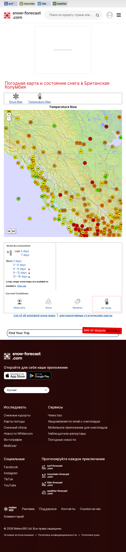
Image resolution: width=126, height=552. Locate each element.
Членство (55, 415)
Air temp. (106, 307)
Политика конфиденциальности (57, 534)
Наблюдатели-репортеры (67, 433)
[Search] (97, 15)
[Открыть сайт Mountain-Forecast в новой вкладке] (27, 3)
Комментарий (14, 516)
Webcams (19, 307)
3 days (25, 251)
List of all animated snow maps (34, 315)
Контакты (68, 509)
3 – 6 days (19, 264)
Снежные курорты (17, 415)
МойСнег (10, 446)
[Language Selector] (26, 390)
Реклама (28, 509)
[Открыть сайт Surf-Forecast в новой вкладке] (11, 3)
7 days (25, 255)
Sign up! (21, 286)
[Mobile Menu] (118, 15)
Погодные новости (62, 440)
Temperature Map (39, 101)
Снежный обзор (15, 427)
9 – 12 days (20, 272)
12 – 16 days (20, 276)
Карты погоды (14, 421)
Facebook (11, 467)
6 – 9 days (19, 268)
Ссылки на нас (90, 509)
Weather (78, 307)
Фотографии (13, 440)
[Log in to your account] (109, 15)
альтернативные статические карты (85, 315)
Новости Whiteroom (18, 433)
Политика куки (90, 534)
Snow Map (15, 101)
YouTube (10, 485)
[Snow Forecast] (22, 15)
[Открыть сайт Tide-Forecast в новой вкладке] (44, 3)
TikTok (8, 479)
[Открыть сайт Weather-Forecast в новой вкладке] (59, 3)
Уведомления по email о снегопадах (74, 421)
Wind (48, 307)
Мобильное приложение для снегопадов (78, 427)
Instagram (11, 473)
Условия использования (19, 534)
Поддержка (48, 509)
